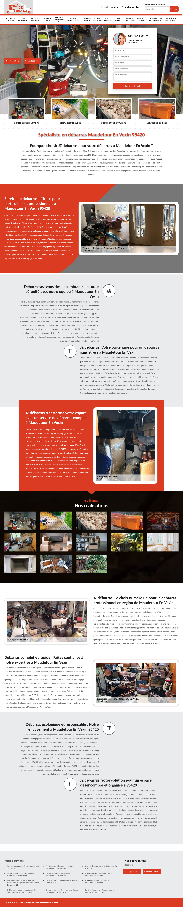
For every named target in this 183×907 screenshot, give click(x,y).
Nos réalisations (13, 61)
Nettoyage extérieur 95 (22, 20)
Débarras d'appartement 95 (73, 20)
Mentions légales (38, 902)
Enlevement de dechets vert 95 (171, 20)
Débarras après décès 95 (130, 20)
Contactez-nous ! (32, 61)
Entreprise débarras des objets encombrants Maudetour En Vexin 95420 (62, 891)
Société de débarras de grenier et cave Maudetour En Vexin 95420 (21, 874)
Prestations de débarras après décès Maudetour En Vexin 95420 (98, 881)
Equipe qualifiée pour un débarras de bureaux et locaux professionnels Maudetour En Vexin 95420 (23, 882)
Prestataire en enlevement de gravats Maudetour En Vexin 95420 (59, 867)
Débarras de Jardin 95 (118, 20)
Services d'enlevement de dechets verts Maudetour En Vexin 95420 (99, 891)
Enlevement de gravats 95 (35, 20)
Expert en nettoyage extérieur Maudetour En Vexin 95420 (23, 867)
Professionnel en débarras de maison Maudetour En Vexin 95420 (98, 874)
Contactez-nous (52, 902)
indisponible (110, 7)
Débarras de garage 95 (141, 20)
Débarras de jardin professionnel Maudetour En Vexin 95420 (62, 881)
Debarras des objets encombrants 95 (155, 20)
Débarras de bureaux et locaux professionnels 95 (102, 20)
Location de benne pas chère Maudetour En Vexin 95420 (101, 867)
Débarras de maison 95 (86, 20)
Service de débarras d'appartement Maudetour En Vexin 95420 (59, 874)
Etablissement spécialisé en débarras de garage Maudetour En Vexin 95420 (21, 891)
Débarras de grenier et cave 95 (59, 20)
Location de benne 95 (47, 20)
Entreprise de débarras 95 (10, 20)
